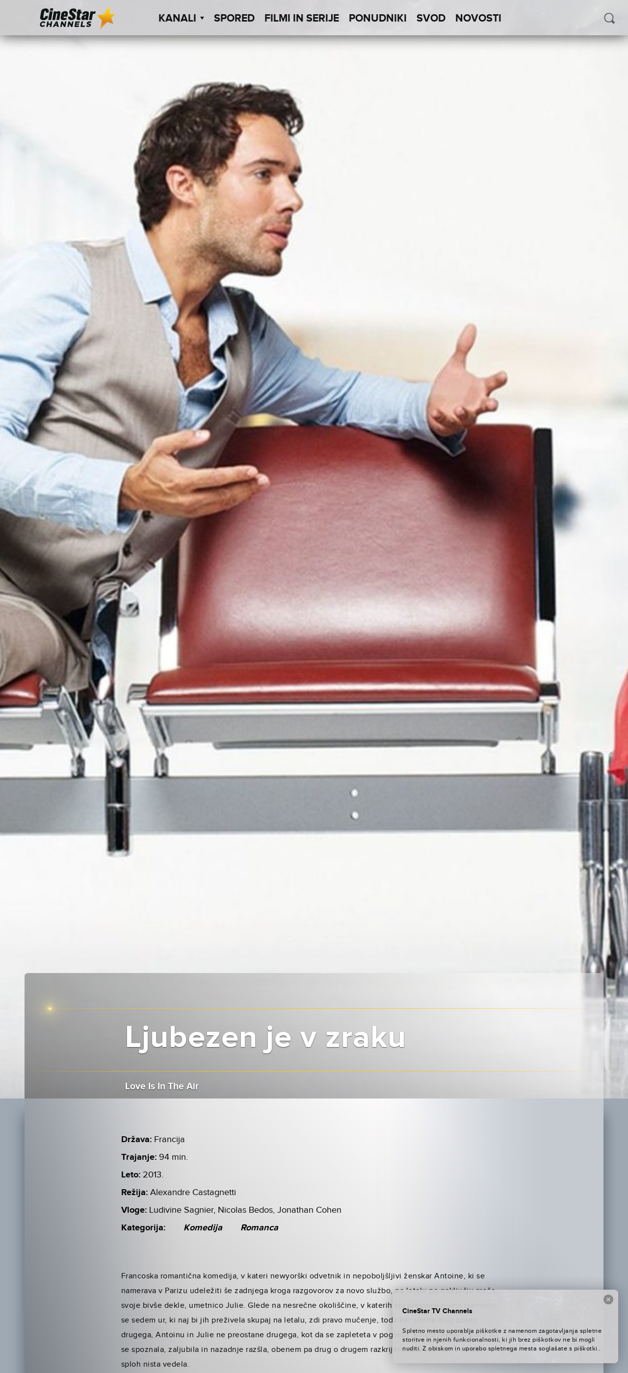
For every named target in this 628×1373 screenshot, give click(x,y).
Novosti (478, 18)
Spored (234, 18)
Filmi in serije (301, 18)
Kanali (181, 18)
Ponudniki (378, 18)
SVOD (431, 18)
